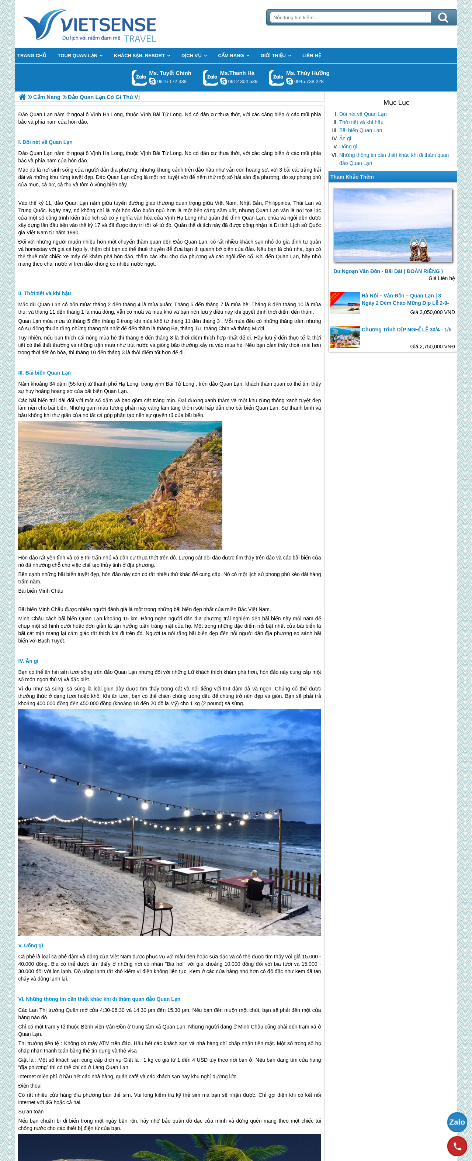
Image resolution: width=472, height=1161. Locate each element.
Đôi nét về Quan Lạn (363, 114)
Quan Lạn (267, 210)
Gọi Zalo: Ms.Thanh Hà (210, 77)
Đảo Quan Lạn (35, 153)
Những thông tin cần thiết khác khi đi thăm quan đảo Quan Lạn (394, 159)
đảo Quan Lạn (71, 203)
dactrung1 (289, 81)
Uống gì (348, 146)
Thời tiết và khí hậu (361, 122)
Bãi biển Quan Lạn (360, 130)
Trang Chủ (108, 24)
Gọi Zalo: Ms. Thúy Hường (276, 77)
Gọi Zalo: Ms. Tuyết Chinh (139, 77)
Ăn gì (345, 138)
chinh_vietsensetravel (152, 81)
